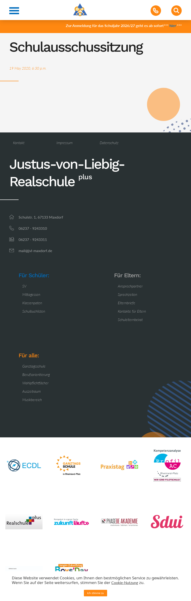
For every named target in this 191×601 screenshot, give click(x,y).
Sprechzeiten (127, 294)
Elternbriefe (126, 302)
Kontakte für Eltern (132, 311)
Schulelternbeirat (130, 319)
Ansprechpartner (130, 286)
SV (24, 286)
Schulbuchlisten (33, 311)
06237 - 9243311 (33, 239)
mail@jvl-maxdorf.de (35, 250)
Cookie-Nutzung (124, 582)
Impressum (64, 142)
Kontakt (18, 142)
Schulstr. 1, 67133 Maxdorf (41, 217)
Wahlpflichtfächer (35, 383)
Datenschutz (109, 142)
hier (173, 25)
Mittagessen (31, 294)
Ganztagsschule (34, 366)
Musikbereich (32, 399)
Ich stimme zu (95, 593)
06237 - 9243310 (33, 228)
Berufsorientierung (36, 374)
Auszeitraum (31, 391)
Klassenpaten (32, 302)
